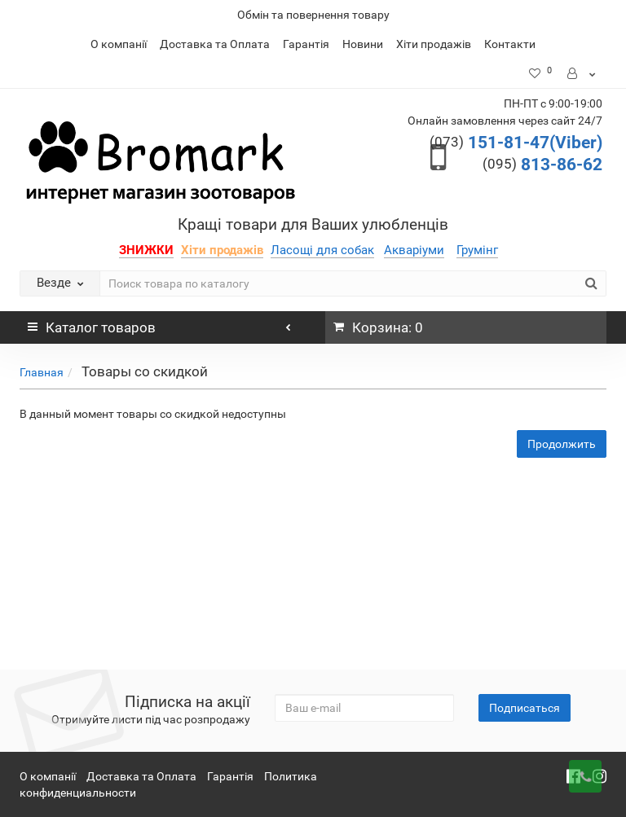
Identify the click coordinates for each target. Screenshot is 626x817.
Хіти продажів (433, 44)
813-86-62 (542, 164)
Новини (362, 44)
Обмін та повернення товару (313, 14)
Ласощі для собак (322, 250)
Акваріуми (414, 250)
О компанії (118, 44)
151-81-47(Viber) (516, 142)
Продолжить (561, 443)
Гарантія (306, 44)
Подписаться (524, 707)
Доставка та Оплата (215, 44)
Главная (42, 372)
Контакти (510, 44)
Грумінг (477, 250)
